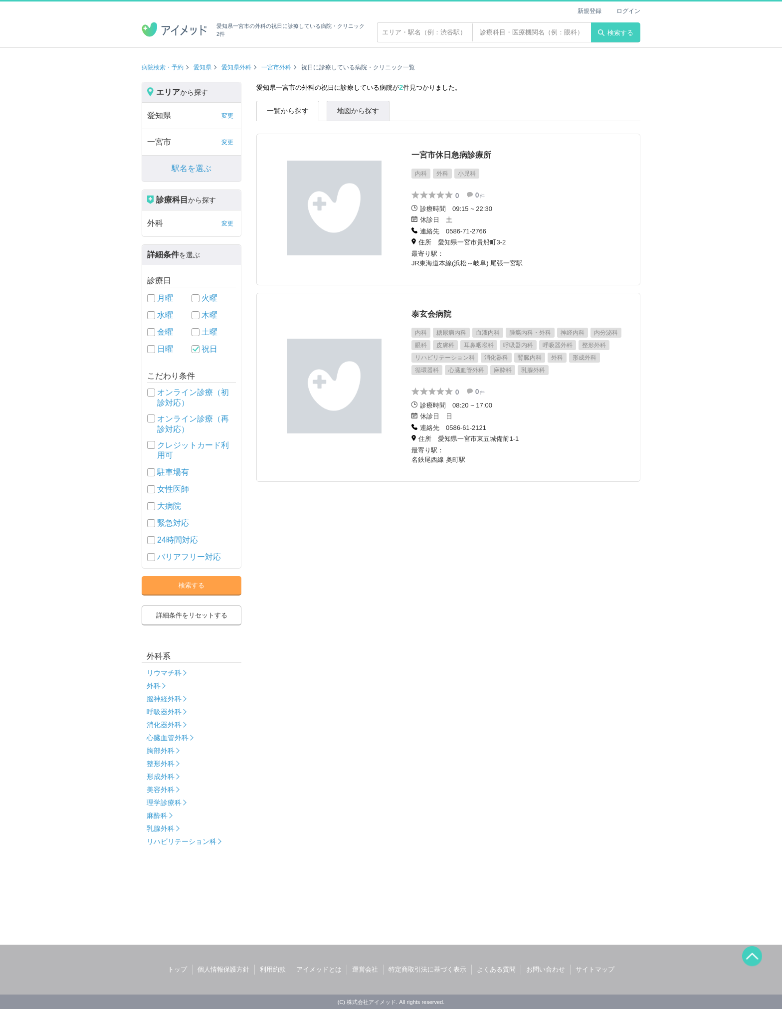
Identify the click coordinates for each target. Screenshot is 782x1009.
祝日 (209, 349)
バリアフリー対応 (189, 557)
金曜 (165, 332)
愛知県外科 (236, 67)
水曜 (165, 315)
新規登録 (589, 10)
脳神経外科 (164, 699)
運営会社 (365, 969)
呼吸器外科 (164, 712)
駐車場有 (173, 472)
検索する (615, 32)
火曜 (209, 298)
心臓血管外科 (168, 738)
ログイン (628, 10)
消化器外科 (164, 725)
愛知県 (202, 67)
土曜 (209, 332)
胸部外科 (161, 751)
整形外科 (161, 764)
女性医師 (173, 489)
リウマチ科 (164, 673)
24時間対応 (177, 540)
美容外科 (161, 790)
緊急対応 (173, 523)
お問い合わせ (545, 969)
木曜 (209, 315)
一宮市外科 (276, 67)
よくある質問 (496, 969)
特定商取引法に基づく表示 (427, 969)
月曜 (165, 298)
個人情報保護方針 (223, 969)
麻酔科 (157, 815)
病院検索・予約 (163, 67)
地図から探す (358, 111)
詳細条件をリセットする (191, 615)
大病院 (169, 506)
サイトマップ (595, 969)
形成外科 (161, 777)
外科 (154, 686)
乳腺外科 (161, 828)
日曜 (165, 349)
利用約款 (273, 969)
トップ (177, 969)
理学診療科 (164, 803)
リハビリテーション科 (181, 841)
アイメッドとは (319, 969)
